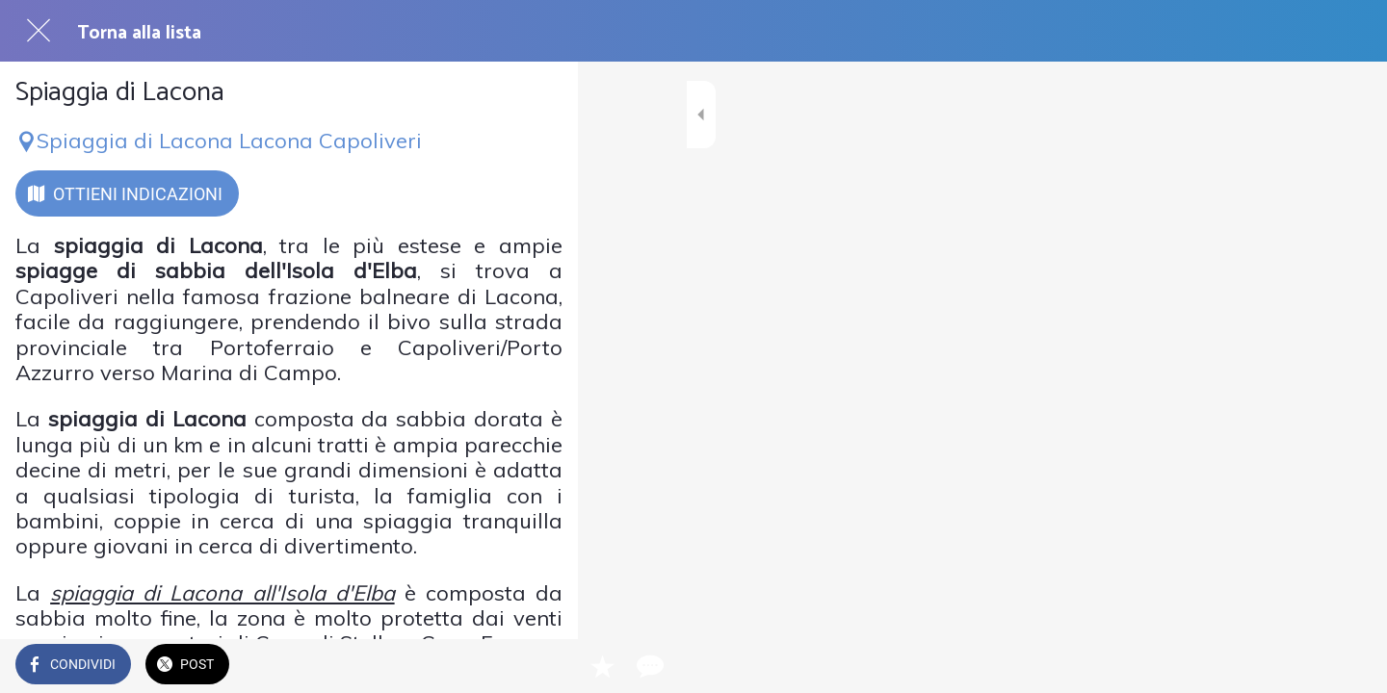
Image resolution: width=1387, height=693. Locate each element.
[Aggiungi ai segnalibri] (493, 666)
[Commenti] (539, 666)
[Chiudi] (38, 30)
